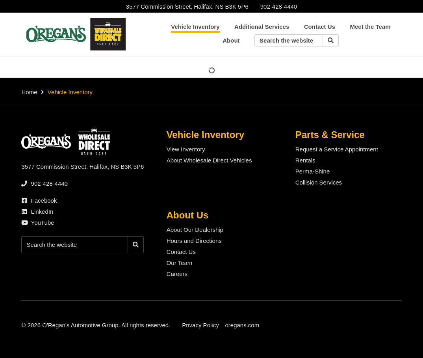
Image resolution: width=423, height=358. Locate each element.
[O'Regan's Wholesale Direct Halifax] (74, 34)
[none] (278, 6)
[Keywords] (288, 40)
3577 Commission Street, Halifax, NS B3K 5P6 (187, 6)
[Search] (331, 40)
